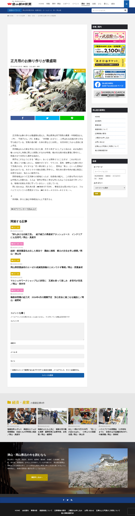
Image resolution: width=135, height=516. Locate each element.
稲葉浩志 (38, 10)
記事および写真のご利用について (107, 146)
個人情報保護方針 (101, 150)
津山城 (58, 10)
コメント (15, 321)
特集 (48, 4)
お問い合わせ (100, 142)
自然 (94, 4)
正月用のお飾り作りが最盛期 (47, 15)
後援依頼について (101, 129)
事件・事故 (56, 4)
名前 (13, 343)
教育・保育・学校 (18, 243)
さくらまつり (47, 10)
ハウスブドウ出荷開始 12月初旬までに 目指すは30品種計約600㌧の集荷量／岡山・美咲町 (113, 432)
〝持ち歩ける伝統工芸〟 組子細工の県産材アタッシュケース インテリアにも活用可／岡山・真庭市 (46, 236)
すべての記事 (21, 15)
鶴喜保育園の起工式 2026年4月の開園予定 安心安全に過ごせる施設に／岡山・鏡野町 (47, 299)
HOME (41, 4)
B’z (54, 10)
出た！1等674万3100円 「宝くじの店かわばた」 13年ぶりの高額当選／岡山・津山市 (82, 432)
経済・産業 (36, 66)
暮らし (106, 4)
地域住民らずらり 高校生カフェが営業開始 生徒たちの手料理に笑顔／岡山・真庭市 (21, 432)
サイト (13, 361)
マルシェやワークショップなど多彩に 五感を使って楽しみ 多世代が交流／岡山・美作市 (46, 282)
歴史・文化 (85, 4)
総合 (113, 4)
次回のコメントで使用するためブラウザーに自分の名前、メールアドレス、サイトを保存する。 (46, 370)
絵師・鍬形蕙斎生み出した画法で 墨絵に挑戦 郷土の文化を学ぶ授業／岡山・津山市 (46, 252)
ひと (99, 4)
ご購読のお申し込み (102, 138)
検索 (96, 193)
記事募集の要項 (100, 133)
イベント (75, 4)
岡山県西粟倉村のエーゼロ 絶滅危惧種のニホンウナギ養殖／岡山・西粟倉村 (47, 267)
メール (14, 352)
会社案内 (98, 121)
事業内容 (98, 125)
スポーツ (66, 4)
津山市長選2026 (28, 10)
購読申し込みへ (37, 477)
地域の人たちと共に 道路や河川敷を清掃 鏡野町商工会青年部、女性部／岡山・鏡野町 (52, 432)
